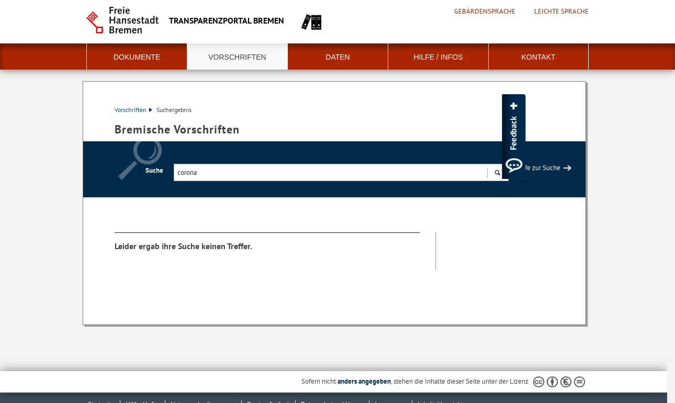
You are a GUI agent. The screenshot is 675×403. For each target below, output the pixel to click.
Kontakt (538, 57)
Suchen (497, 173)
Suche (154, 170)
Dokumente (137, 57)
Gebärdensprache (484, 11)
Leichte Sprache (561, 11)
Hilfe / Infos (438, 57)
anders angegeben (364, 381)
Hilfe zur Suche (538, 167)
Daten (337, 57)
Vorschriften (237, 57)
